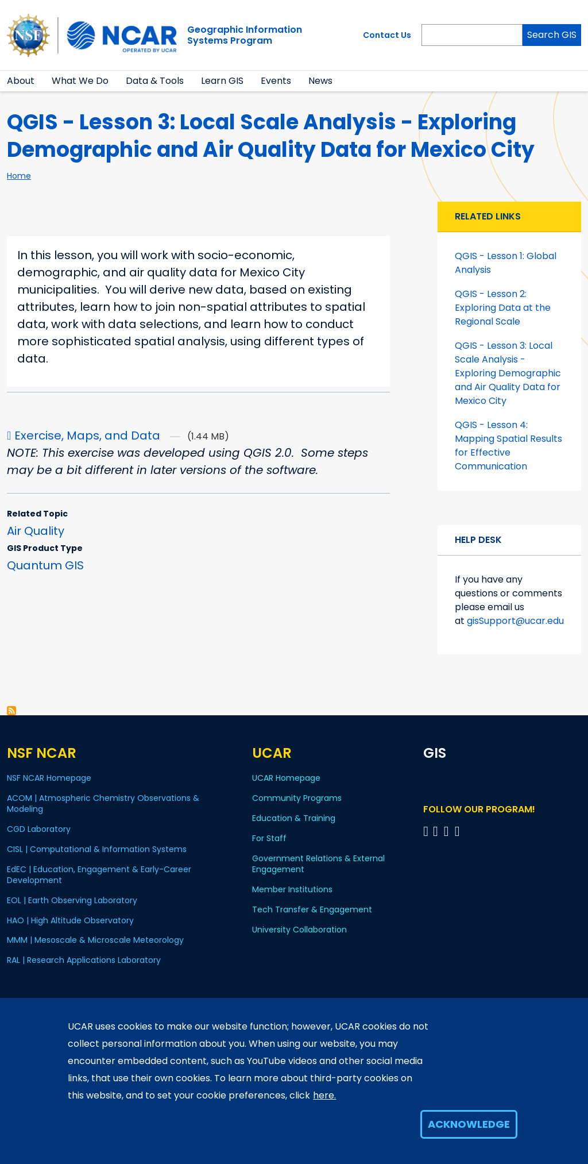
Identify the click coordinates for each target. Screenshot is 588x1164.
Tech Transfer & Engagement (312, 909)
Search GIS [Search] (552, 34)
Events (276, 80)
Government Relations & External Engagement (318, 864)
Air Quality (35, 531)
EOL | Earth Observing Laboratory (72, 900)
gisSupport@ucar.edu (515, 620)
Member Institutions (292, 889)
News (320, 80)
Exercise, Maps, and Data (87, 435)
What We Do (80, 80)
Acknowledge (469, 1124)
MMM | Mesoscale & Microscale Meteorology (95, 940)
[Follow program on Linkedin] (437, 831)
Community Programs (297, 798)
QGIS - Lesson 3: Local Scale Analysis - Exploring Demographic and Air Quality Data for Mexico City (508, 373)
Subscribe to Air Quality (11, 710)
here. (324, 1095)
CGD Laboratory (39, 829)
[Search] (472, 35)
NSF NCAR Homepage (49, 778)
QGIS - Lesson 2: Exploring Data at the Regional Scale (503, 307)
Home (19, 176)
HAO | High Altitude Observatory (70, 920)
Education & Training (293, 818)
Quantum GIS (45, 565)
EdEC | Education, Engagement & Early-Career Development (99, 875)
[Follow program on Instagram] (459, 831)
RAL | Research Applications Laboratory (84, 960)
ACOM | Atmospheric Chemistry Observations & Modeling (103, 803)
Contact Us (387, 35)
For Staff (269, 838)
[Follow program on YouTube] (448, 831)
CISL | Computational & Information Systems (97, 849)
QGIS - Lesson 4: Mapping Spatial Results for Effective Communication (508, 445)
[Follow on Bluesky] (425, 831)
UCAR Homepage (286, 778)
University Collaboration (299, 929)
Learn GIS (222, 80)
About (20, 80)
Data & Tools (155, 80)
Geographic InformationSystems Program (244, 35)
